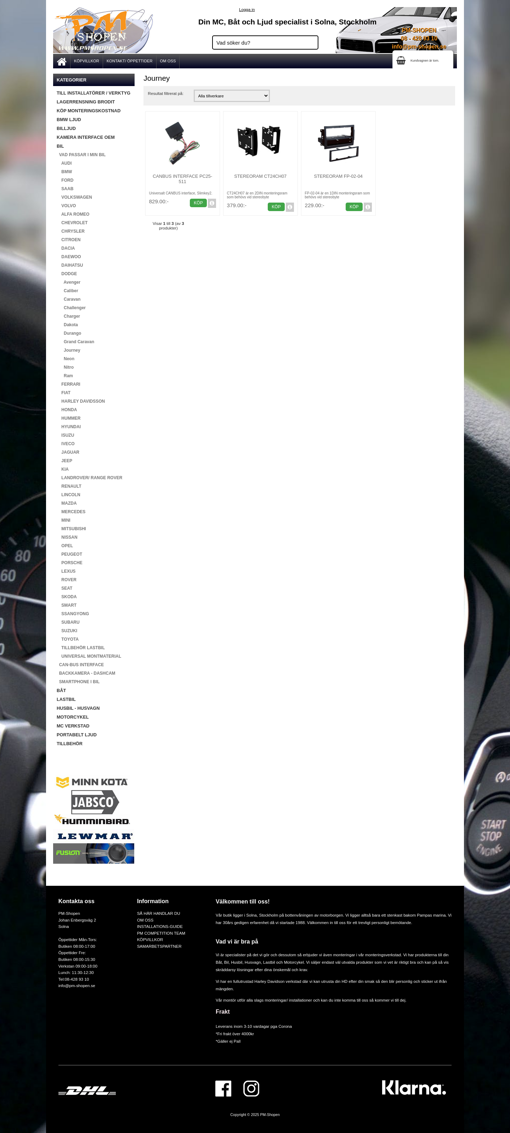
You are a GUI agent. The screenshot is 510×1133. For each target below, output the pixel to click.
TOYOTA (68, 639)
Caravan (68, 299)
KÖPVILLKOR (86, 61)
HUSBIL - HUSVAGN (78, 708)
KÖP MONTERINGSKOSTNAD (88, 110)
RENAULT (69, 486)
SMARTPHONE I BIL (78, 681)
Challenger (71, 307)
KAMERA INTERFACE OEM (86, 137)
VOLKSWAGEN (74, 197)
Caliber (67, 290)
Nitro (65, 367)
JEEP (64, 460)
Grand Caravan (75, 341)
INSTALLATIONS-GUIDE (160, 926)
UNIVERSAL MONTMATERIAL (89, 656)
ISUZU (65, 435)
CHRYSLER (71, 231)
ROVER (66, 579)
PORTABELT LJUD (77, 734)
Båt (219, 962)
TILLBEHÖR (70, 743)
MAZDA (67, 503)
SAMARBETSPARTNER (159, 946)
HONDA (67, 409)
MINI (63, 520)
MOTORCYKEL (73, 717)
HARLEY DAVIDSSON (81, 401)
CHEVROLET (72, 222)
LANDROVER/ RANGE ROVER (89, 477)
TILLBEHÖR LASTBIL (81, 647)
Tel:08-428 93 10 (73, 979)
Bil (226, 962)
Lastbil (269, 962)
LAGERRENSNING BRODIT (86, 101)
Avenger (68, 282)
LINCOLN (68, 494)
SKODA (67, 596)
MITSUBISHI (71, 528)
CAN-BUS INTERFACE (80, 664)
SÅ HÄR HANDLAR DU (158, 913)
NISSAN (67, 537)
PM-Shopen (270, 1115)
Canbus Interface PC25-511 (182, 179)
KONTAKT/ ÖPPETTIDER (130, 61)
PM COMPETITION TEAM (161, 933)
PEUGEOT (69, 554)
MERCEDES (71, 511)
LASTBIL (66, 699)
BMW (64, 171)
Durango (69, 333)
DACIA (66, 248)
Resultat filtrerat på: (166, 93)
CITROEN (68, 239)
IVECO (66, 443)
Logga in (247, 9)
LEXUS (66, 571)
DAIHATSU (70, 265)
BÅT (61, 690)
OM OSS (168, 61)
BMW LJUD (69, 119)
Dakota (67, 324)
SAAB (65, 188)
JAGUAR (68, 452)
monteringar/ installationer (288, 1000)
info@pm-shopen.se (419, 47)
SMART (66, 605)
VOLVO (66, 205)
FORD (65, 180)
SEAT (64, 588)
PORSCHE (70, 562)
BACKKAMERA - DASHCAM (86, 673)
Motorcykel (294, 962)
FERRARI (68, 384)
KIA (63, 469)
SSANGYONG (73, 613)
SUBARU (68, 622)
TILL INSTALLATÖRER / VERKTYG (93, 93)
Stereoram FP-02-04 (338, 176)
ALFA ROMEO (73, 214)
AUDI (64, 163)
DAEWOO (69, 256)
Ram (65, 375)
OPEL (65, 545)
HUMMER (68, 418)
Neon (65, 358)
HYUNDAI (69, 426)
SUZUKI (67, 630)
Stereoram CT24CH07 (260, 176)
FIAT (63, 392)
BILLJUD (66, 128)
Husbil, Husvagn (246, 962)
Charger (68, 316)
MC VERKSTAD (73, 726)
